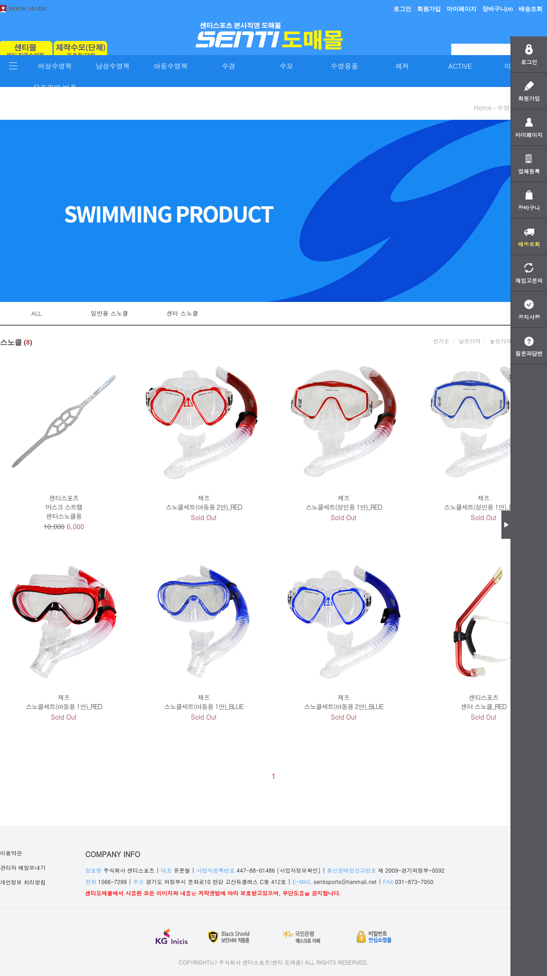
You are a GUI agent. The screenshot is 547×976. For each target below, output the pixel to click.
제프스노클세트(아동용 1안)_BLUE (203, 702)
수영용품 (344, 66)
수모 (287, 66)
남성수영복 (113, 66)
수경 (229, 66)
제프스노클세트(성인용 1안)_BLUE (483, 502)
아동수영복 (171, 66)
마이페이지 (461, 8)
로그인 (402, 8)
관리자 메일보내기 (23, 867)
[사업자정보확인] (298, 870)
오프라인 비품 (55, 87)
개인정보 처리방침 (23, 882)
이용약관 (11, 853)
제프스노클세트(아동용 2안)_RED (203, 502)
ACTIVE (460, 66)
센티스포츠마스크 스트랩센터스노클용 (64, 507)
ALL (36, 313)
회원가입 (429, 8)
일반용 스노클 (109, 313)
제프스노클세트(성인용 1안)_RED (343, 502)
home (482, 107)
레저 (402, 66)
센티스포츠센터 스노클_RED (483, 702)
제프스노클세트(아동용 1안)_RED (64, 702)
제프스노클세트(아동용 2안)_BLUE (343, 702)
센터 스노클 (182, 313)
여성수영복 (55, 66)
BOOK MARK (28, 8)
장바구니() (497, 8)
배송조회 (530, 8)
